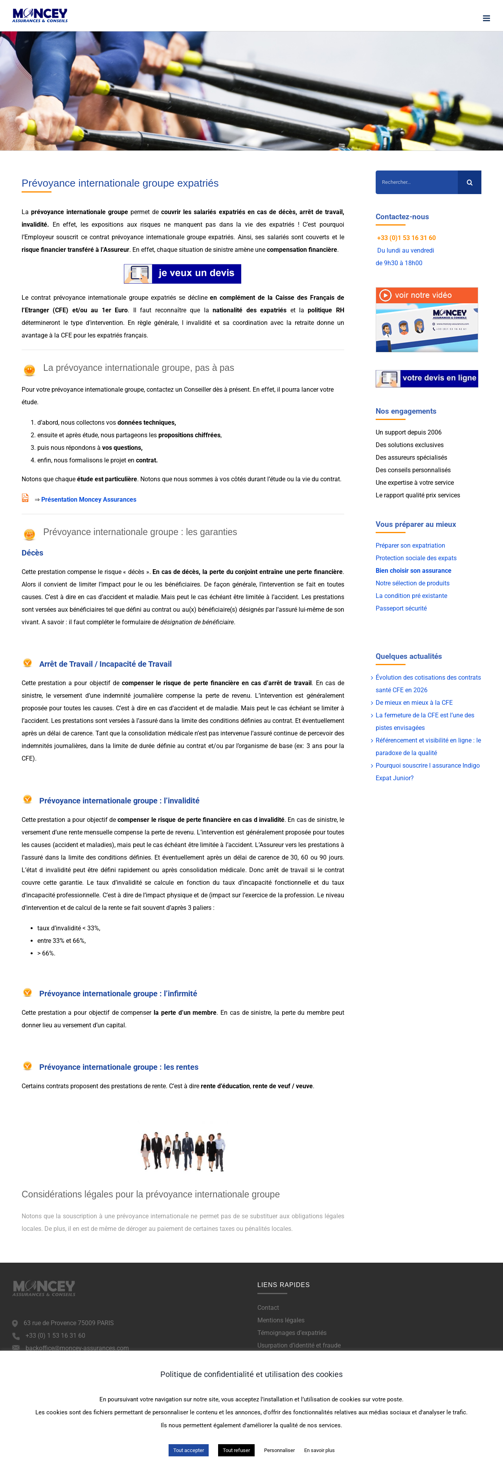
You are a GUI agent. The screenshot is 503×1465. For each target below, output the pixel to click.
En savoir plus (319, 1450)
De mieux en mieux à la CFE (414, 702)
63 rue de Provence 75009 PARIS (69, 1323)
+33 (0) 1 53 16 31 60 (55, 1335)
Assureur (116, 249)
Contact (268, 1307)
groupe (118, 212)
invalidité (34, 224)
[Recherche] (469, 182)
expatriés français (122, 335)
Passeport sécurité (401, 608)
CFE (60, 310)
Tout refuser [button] (236, 1450)
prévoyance (46, 212)
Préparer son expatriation (410, 545)
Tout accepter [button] (188, 1450)
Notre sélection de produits (413, 583)
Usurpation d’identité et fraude (299, 1345)
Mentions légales (281, 1320)
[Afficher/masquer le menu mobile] (487, 18)
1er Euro (115, 310)
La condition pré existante (411, 596)
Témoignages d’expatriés (292, 1333)
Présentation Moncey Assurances (88, 499)
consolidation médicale (212, 870)
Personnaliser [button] (279, 1450)
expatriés (232, 212)
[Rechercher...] (417, 182)
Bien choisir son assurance (414, 570)
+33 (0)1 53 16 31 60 (406, 238)
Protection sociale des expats (416, 558)
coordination (250, 322)
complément (237, 297)
